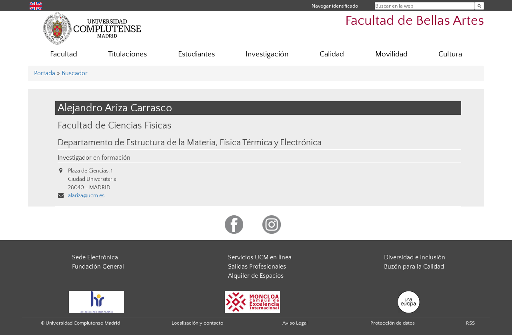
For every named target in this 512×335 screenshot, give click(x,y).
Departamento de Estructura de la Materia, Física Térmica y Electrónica (190, 143)
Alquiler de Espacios (256, 275)
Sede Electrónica (95, 257)
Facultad (63, 54)
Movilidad (391, 54)
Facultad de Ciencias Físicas (115, 125)
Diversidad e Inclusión (414, 257)
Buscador (75, 73)
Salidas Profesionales (257, 266)
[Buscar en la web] (479, 6)
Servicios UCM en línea (260, 257)
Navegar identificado (335, 5)
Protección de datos (392, 323)
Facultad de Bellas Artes (414, 21)
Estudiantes (196, 54)
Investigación (267, 54)
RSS (470, 323)
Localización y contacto (197, 323)
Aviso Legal (295, 323)
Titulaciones (127, 54)
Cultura (450, 54)
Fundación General (98, 266)
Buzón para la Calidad (414, 266)
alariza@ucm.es (86, 196)
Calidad (332, 54)
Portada (44, 73)
